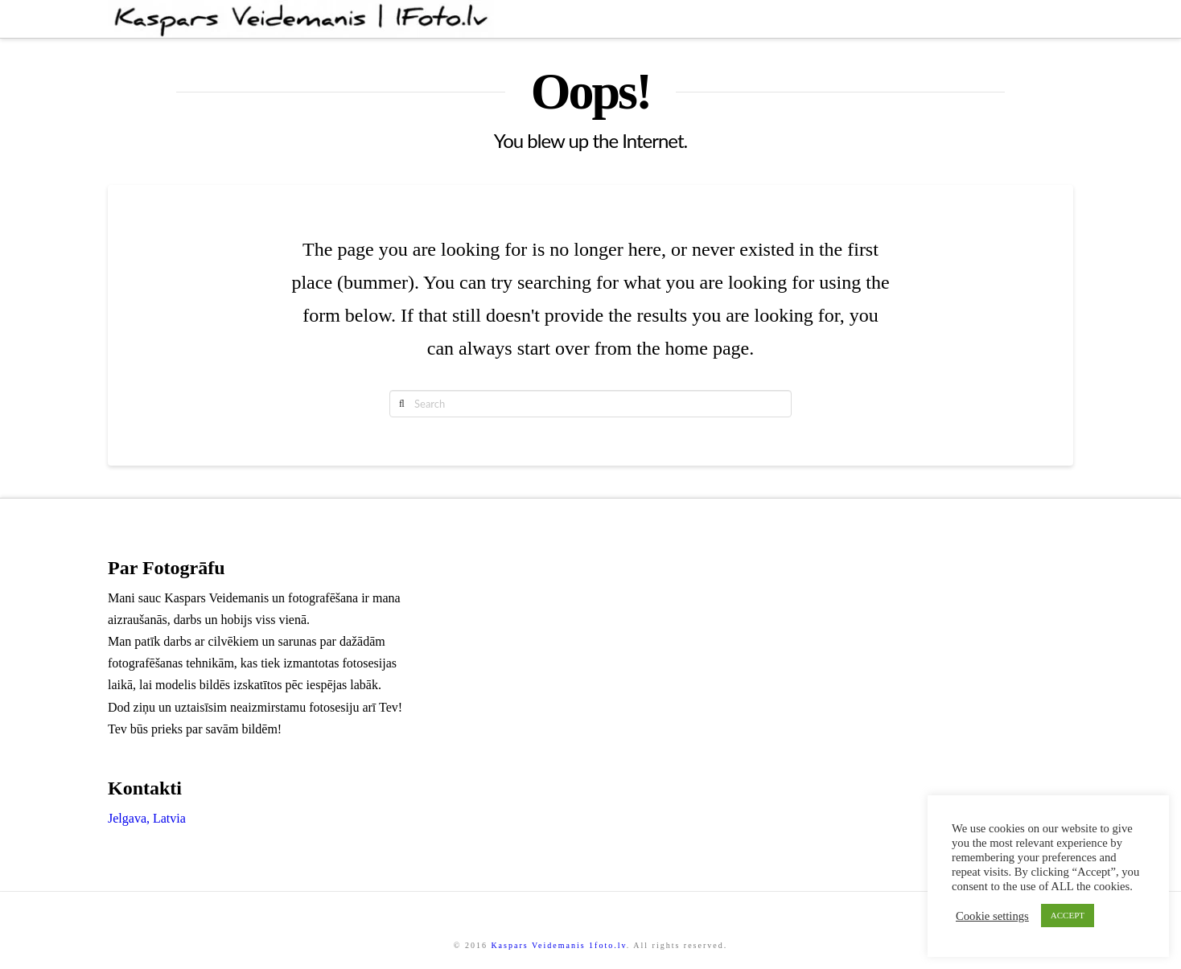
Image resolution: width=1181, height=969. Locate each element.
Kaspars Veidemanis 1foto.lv (558, 945)
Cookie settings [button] (992, 915)
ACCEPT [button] (1067, 915)
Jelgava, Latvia (147, 818)
